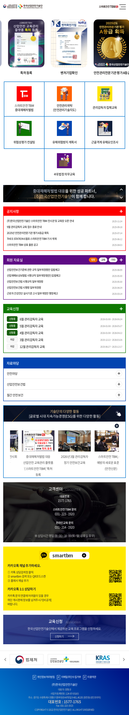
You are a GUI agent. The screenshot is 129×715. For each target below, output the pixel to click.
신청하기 (59, 636)
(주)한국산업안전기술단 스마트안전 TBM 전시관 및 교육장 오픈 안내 (40, 221)
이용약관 (91, 677)
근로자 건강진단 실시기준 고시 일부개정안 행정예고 (32, 293)
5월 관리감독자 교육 (31, 326)
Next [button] (124, 659)
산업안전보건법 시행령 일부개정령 (24, 288)
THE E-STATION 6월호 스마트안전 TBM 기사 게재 (31, 239)
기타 (113, 260)
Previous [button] (5, 659)
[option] (64, 193)
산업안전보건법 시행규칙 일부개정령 (25, 282)
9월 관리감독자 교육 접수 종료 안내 (24, 227)
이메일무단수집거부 (71, 677)
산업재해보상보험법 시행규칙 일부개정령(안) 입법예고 (33, 275)
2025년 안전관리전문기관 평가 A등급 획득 (28, 233)
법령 (93, 260)
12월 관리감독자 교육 (32, 346)
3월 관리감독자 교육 (31, 339)
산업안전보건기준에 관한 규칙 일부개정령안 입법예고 (33, 270)
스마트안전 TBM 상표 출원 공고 (22, 245)
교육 (103, 260)
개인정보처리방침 (46, 677)
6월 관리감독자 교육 (31, 319)
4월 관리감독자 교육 (31, 333)
